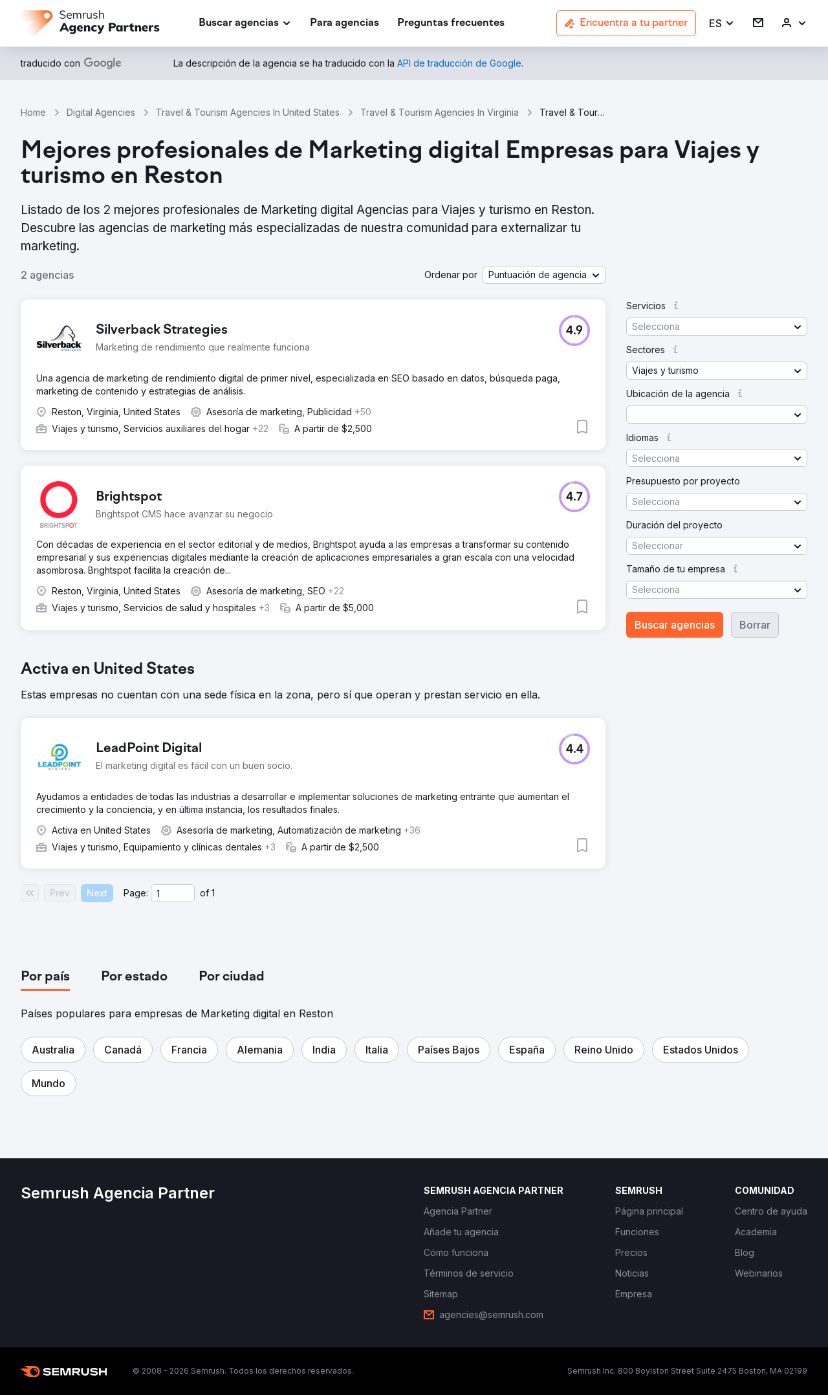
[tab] (45, 977)
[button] (722, 23)
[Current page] (172, 893)
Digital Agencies (101, 112)
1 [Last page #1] (213, 892)
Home (33, 112)
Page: (136, 892)
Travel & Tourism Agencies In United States (248, 112)
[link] (344, 24)
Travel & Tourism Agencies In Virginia (439, 112)
